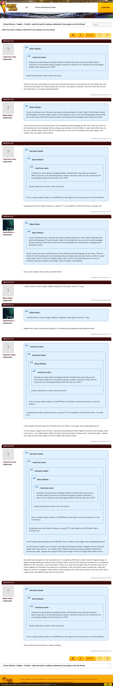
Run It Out (94, 679)
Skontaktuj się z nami (27, 682)
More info (53, 685)
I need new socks (9, 57)
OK (108, 684)
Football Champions (53, 679)
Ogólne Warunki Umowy (43, 682)
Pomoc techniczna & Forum (45, 7)
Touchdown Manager (38, 679)
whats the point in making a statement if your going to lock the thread (58, 24)
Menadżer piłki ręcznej (68, 679)
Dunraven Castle (9, 355)
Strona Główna (9, 24)
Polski (108, 1)
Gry (26, 7)
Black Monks (8, 115)
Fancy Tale (86, 679)
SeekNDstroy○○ (9, 232)
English (19, 24)
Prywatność (55, 682)
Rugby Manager (25, 679)
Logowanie (105, 7)
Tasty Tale (79, 679)
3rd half (27, 24)
